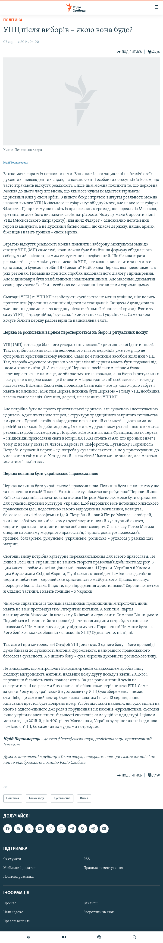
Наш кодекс (13, 912)
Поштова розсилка (18, 877)
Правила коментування (103, 868)
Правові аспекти (17, 921)
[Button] (129, 51)
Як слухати (12, 859)
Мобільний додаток (19, 868)
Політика (12, 20)
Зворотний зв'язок (99, 912)
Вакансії (91, 903)
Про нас (9, 903)
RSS (87, 859)
